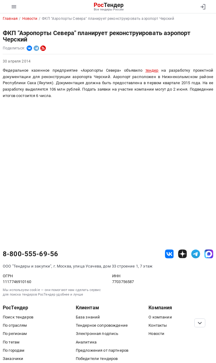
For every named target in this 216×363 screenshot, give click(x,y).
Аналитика (86, 342)
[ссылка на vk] (169, 254)
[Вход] (202, 6)
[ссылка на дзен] (182, 254)
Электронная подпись (97, 333)
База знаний (88, 317)
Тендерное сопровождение (102, 325)
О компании (160, 317)
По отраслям (15, 325)
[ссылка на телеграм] (195, 254)
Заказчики (13, 358)
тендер (152, 70)
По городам (13, 350)
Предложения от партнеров (102, 350)
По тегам (11, 342)
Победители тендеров (97, 358)
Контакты (157, 325)
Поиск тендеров (18, 317)
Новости (156, 333)
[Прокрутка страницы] (199, 322)
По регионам (15, 333)
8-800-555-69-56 (30, 254)
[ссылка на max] (208, 254)
